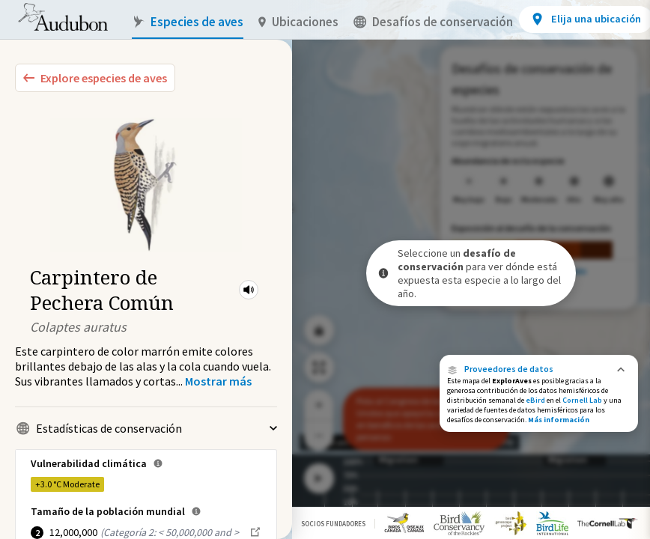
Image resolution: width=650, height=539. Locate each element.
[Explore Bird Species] (95, 78)
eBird (535, 400)
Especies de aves (187, 22)
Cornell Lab (582, 400)
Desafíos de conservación (433, 22)
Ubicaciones (298, 22)
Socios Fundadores (333, 524)
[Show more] (218, 381)
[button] (248, 289)
